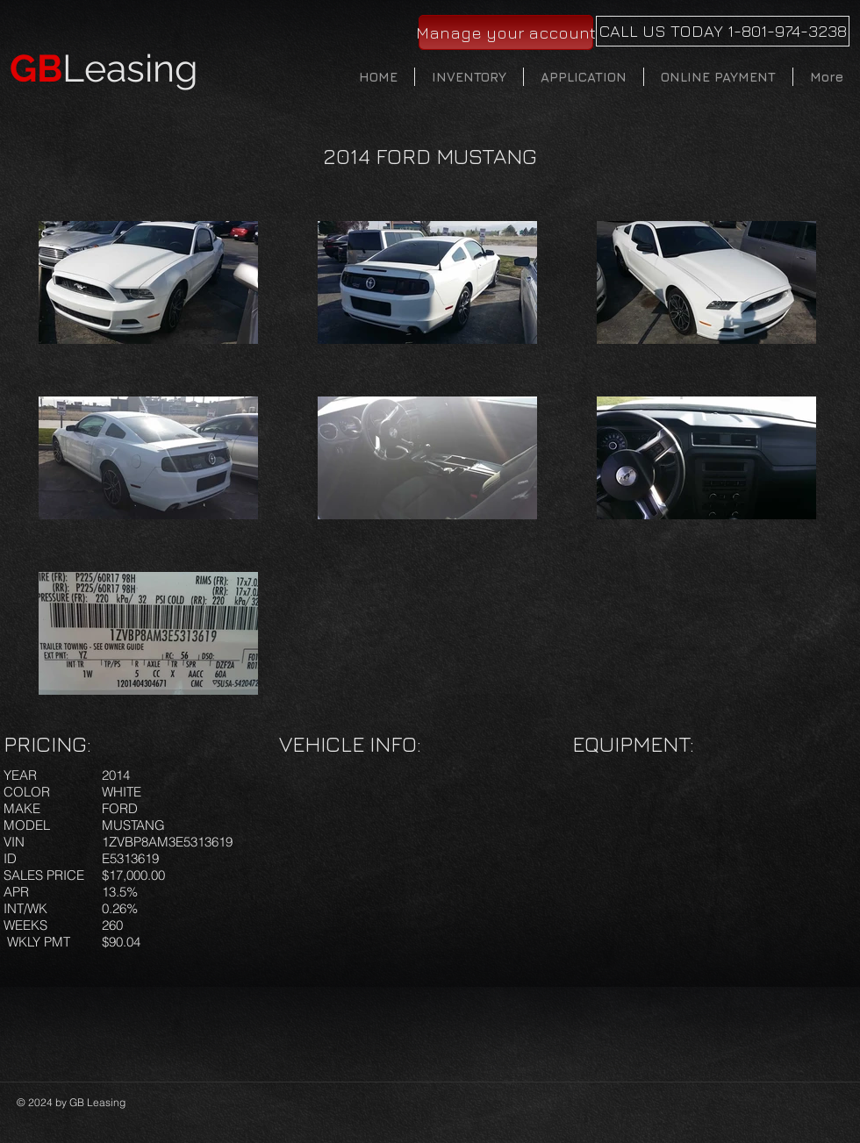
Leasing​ (104, 68)
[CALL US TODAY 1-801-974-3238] (722, 31)
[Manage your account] (506, 32)
